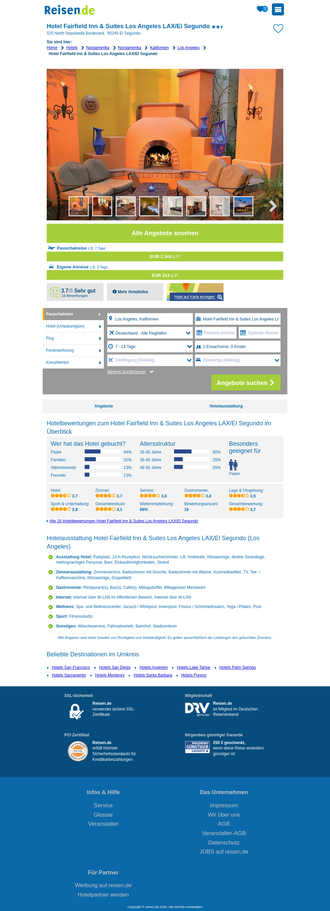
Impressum (224, 805)
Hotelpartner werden (103, 895)
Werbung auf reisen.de (103, 885)
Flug (50, 338)
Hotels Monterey (109, 675)
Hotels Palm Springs (237, 667)
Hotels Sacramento (69, 675)
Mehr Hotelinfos (132, 292)
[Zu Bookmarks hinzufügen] (278, 28)
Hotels (72, 47)
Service (103, 805)
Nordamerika (98, 47)
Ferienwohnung (60, 350)
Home (52, 47)
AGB (224, 824)
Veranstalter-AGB (224, 833)
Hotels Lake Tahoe (193, 667)
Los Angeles (189, 47)
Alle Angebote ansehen (165, 233)
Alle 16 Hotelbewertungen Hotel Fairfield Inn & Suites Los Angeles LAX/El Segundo (123, 521)
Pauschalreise (59, 314)
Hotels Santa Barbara (152, 675)
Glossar (103, 815)
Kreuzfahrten (57, 362)
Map (195, 292)
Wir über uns (224, 815)
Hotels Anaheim (153, 667)
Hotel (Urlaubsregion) (65, 326)
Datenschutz (224, 842)
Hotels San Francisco (71, 667)
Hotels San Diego (114, 667)
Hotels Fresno (193, 675)
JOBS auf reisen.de (224, 852)
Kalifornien (159, 47)
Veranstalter (103, 824)
